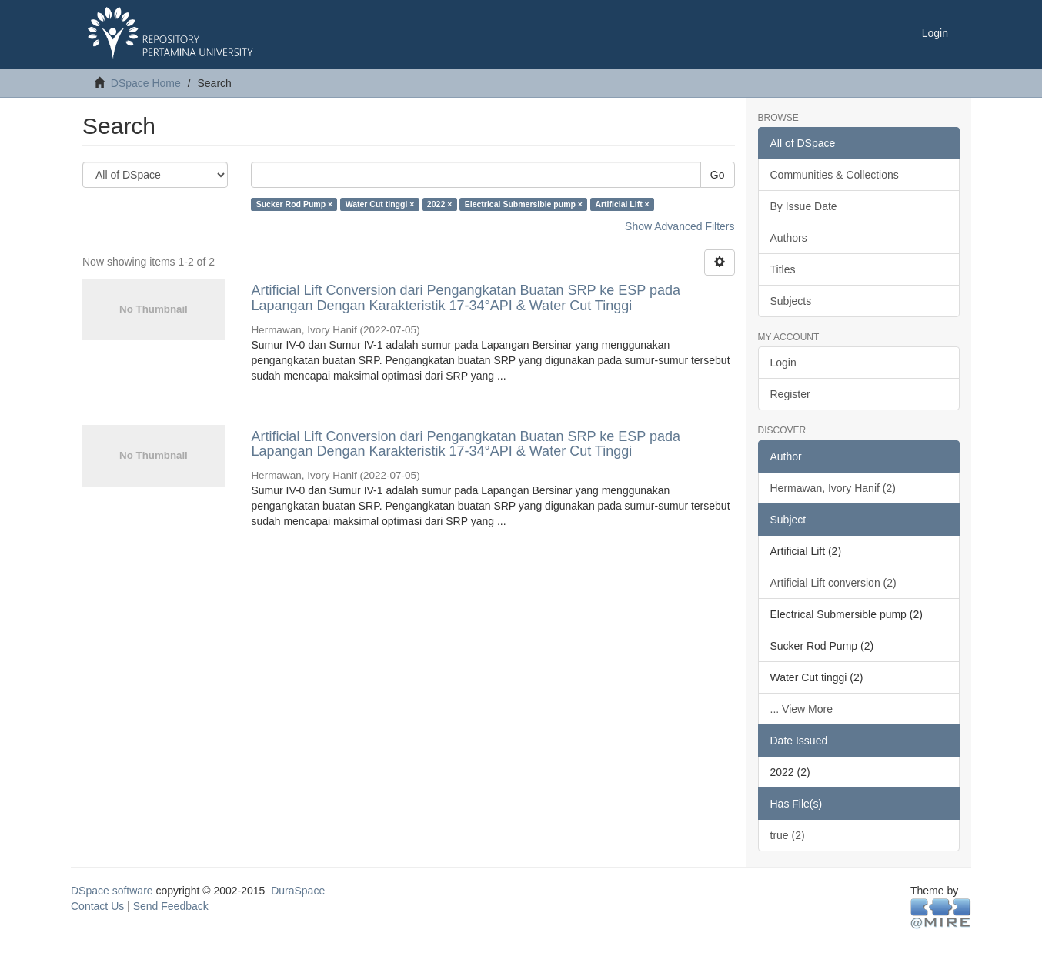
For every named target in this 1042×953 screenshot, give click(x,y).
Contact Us (97, 906)
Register (790, 394)
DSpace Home (146, 83)
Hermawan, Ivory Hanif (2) (833, 488)
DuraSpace (298, 890)
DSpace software (112, 890)
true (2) (787, 835)
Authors (788, 238)
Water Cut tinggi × (380, 204)
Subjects (791, 301)
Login (783, 362)
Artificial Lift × (622, 204)
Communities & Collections (834, 175)
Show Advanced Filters (679, 226)
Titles (783, 269)
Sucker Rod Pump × (294, 204)
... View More (801, 709)
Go (717, 175)
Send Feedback (171, 906)
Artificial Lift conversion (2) (833, 583)
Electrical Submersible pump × (524, 204)
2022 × (439, 204)
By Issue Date (803, 206)
